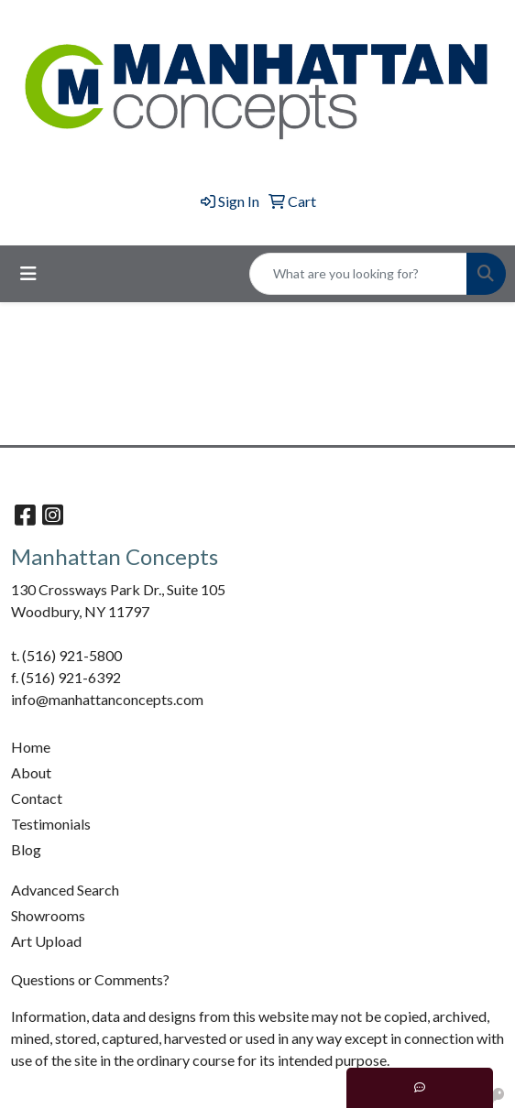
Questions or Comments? (90, 979)
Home (30, 746)
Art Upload (46, 941)
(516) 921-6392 (71, 677)
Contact (36, 798)
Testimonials (51, 823)
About (31, 772)
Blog (26, 849)
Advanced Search (65, 889)
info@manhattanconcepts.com (107, 699)
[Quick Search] (358, 274)
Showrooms (48, 915)
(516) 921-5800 (72, 655)
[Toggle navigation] (28, 273)
